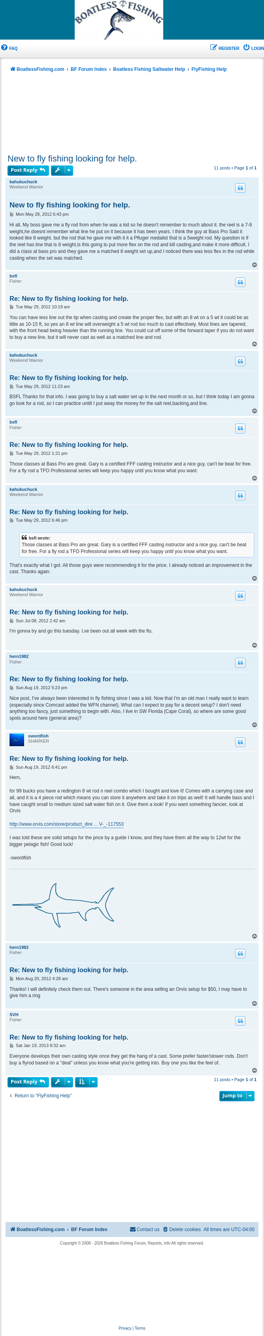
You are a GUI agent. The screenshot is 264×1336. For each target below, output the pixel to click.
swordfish (38, 736)
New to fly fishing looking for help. (72, 158)
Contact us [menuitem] (145, 1229)
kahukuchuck (23, 181)
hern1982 (18, 656)
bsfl (13, 276)
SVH (14, 1014)
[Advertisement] (132, 115)
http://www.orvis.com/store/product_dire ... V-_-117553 (66, 824)
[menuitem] (8, 48)
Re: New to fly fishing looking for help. (68, 298)
